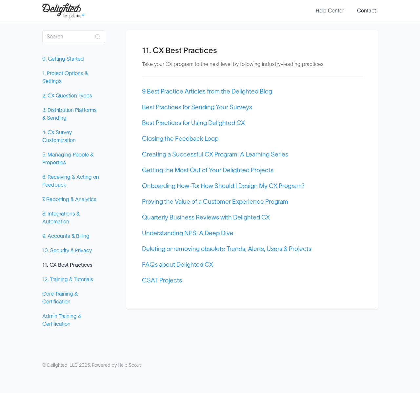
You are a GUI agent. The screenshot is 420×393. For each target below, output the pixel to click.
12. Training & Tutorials (67, 279)
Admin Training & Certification (61, 320)
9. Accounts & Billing (66, 236)
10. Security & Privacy (67, 250)
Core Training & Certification (60, 297)
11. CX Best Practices (67, 265)
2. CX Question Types (67, 95)
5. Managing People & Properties (67, 158)
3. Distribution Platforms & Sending (69, 114)
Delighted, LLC (62, 365)
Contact (366, 10)
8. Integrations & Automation (61, 217)
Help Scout (129, 365)
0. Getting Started (63, 59)
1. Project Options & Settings (65, 77)
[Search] (73, 36)
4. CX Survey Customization (59, 136)
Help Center (330, 10)
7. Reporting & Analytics (69, 199)
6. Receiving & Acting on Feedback (70, 181)
